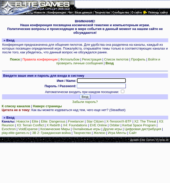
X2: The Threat (145, 121)
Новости (22, 121)
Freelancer (76, 121)
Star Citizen (95, 121)
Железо (99, 133)
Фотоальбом (69, 59)
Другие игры (112, 129)
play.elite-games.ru (15, 133)
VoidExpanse (28, 129)
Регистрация (91, 59)
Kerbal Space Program (139, 125)
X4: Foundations (75, 125)
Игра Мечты (117, 133)
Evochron (9, 129)
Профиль (138, 59)
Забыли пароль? (85, 102)
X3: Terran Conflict (30, 125)
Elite (35, 121)
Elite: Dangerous (53, 121)
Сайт (133, 133)
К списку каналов (16, 106)
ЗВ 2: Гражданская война (51, 133)
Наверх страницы (47, 106)
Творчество (82, 133)
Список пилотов (116, 59)
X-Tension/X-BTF (119, 121)
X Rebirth (53, 125)
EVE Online (98, 125)
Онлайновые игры (86, 129)
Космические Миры (55, 129)
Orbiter (115, 125)
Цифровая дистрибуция (143, 129)
